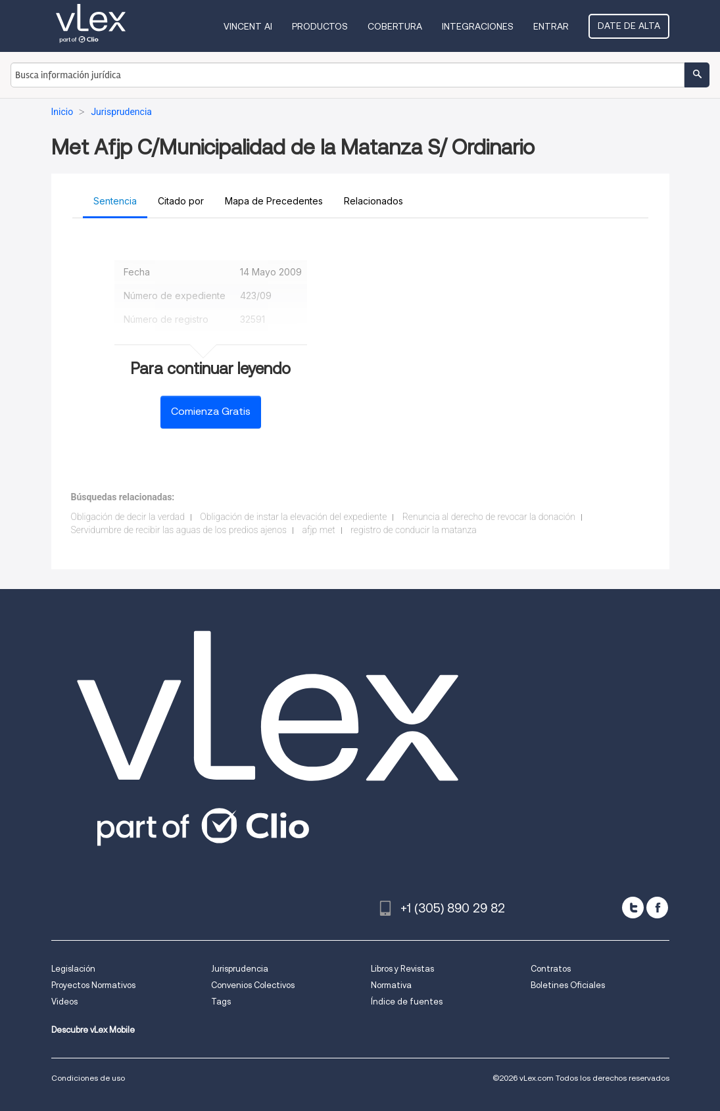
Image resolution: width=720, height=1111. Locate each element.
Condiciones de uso (88, 1078)
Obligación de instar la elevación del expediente (293, 516)
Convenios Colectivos (253, 985)
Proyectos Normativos (93, 985)
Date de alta (629, 25)
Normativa (391, 985)
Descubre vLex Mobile (93, 1030)
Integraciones (478, 26)
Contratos (551, 969)
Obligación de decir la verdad (128, 516)
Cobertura (395, 26)
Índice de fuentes (407, 1001)
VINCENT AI (248, 26)
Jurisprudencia (239, 969)
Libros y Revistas (402, 969)
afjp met (318, 530)
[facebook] (657, 907)
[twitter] (633, 907)
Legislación (73, 969)
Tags (221, 1001)
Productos (320, 26)
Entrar (551, 26)
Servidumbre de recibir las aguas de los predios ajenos (179, 530)
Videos (64, 1001)
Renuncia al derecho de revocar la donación (488, 516)
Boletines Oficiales (568, 985)
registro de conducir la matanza (413, 530)
